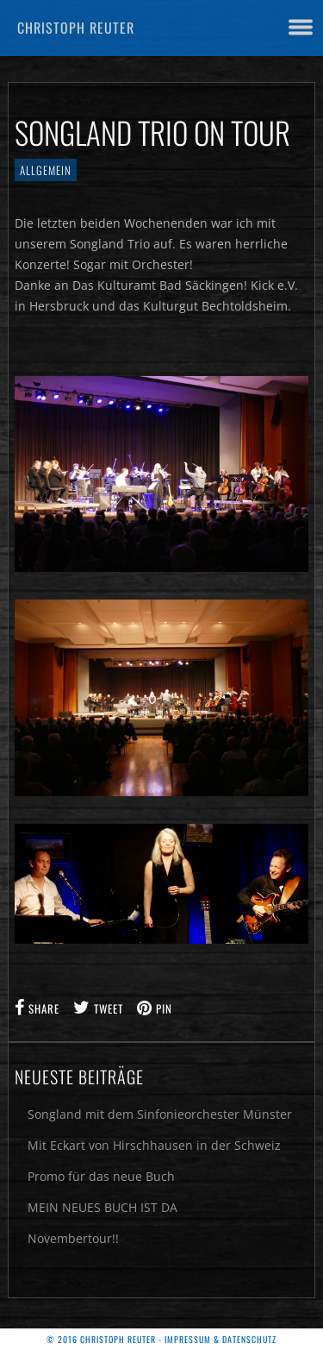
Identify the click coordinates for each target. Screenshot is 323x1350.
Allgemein (45, 170)
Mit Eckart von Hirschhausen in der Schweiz (154, 1145)
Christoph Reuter (75, 27)
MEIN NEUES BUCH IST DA (102, 1207)
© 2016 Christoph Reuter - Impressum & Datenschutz (161, 1339)
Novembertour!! (73, 1238)
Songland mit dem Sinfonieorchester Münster (160, 1114)
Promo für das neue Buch (101, 1176)
